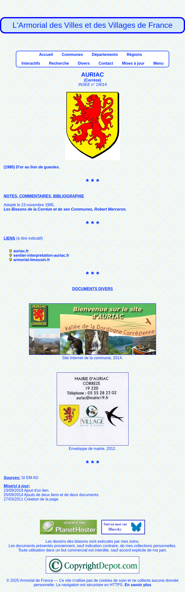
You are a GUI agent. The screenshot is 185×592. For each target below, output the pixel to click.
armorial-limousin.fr (31, 260)
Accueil (46, 54)
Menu (158, 63)
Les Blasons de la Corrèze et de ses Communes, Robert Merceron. (65, 209)
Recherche (59, 63)
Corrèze (92, 80)
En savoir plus (138, 585)
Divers (84, 63)
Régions (134, 54)
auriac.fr (21, 251)
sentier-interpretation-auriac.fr (41, 255)
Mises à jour (133, 63)
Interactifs (30, 63)
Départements (105, 54)
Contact (106, 63)
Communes (72, 54)
